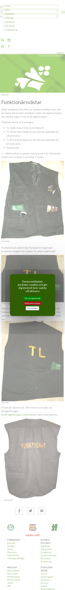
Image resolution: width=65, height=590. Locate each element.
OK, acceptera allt (32, 298)
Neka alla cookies (32, 303)
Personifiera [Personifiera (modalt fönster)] (32, 308)
